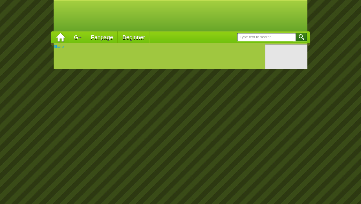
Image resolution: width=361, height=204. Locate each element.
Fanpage (102, 37)
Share (59, 46)
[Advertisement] (202, 15)
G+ (78, 37)
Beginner (133, 37)
